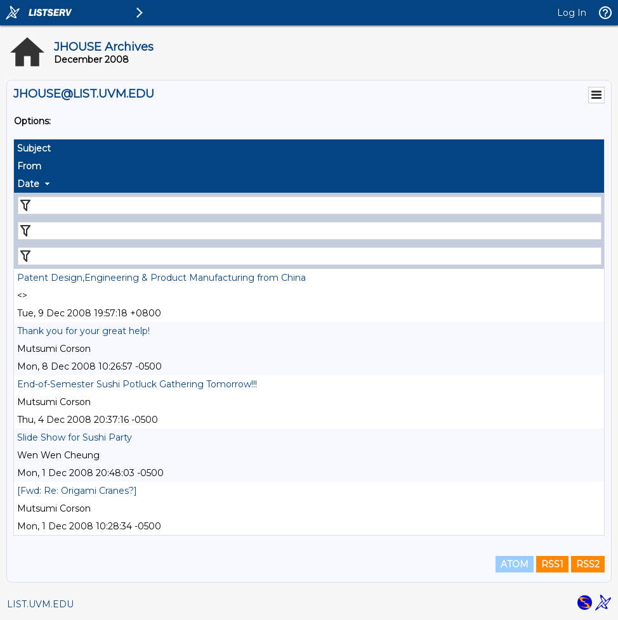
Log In (571, 12)
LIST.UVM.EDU (40, 604)
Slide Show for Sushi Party (74, 437)
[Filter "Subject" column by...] (310, 205)
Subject (34, 148)
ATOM (515, 564)
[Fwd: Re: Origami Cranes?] (77, 490)
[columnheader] (309, 148)
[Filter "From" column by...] (310, 231)
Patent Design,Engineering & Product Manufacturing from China (161, 277)
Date (28, 184)
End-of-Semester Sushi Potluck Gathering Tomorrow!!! (137, 384)
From (29, 166)
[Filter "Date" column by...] (310, 256)
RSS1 (552, 564)
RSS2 (588, 564)
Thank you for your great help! (83, 331)
